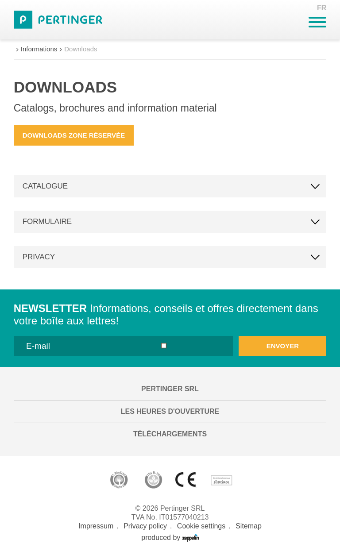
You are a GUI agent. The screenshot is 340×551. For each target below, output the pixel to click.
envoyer (283, 346)
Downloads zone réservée (74, 135)
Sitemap (249, 526)
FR (321, 8)
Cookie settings (201, 526)
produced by (170, 538)
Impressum (95, 526)
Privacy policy (145, 526)
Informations (39, 49)
